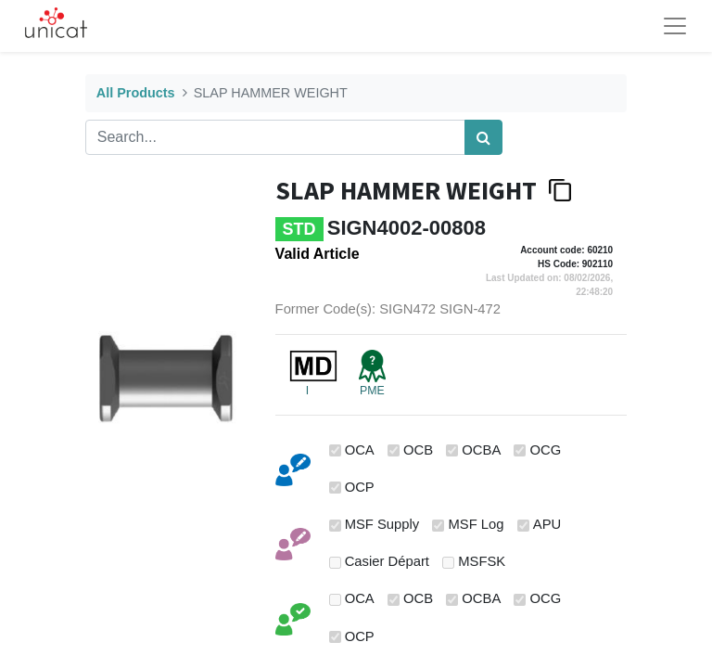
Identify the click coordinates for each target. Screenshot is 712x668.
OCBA (481, 450)
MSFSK (481, 561)
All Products (135, 92)
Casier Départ (387, 561)
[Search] (483, 137)
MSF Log (476, 524)
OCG (546, 450)
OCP (360, 487)
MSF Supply (382, 524)
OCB (418, 450)
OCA (360, 450)
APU (547, 524)
